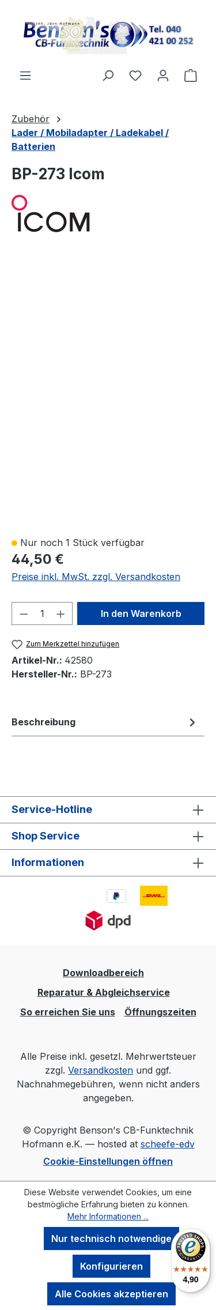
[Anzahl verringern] (24, 613)
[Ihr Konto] (163, 74)
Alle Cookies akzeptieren (111, 1294)
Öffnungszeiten (160, 1012)
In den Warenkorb (141, 613)
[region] (108, 390)
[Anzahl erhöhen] (61, 613)
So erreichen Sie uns (67, 1012)
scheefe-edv (168, 1144)
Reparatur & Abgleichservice (103, 992)
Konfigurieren (111, 1266)
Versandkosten (100, 1070)
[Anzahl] (42, 613)
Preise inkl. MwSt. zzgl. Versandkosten (96, 576)
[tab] (105, 722)
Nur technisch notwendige (111, 1238)
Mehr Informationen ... (108, 1216)
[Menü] (25, 74)
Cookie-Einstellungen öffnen (108, 1161)
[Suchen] (108, 74)
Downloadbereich (103, 972)
